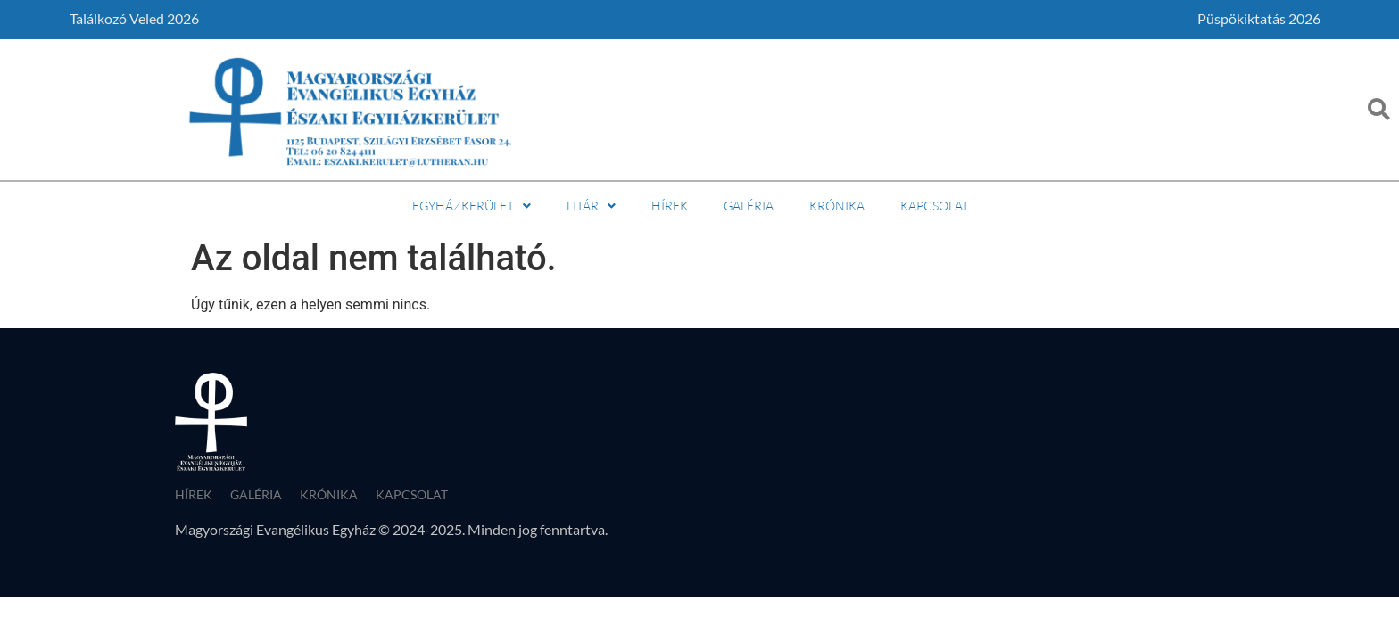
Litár (591, 205)
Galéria (749, 205)
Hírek (669, 205)
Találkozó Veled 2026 (134, 18)
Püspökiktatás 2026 (1258, 18)
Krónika (837, 205)
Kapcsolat (934, 205)
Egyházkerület (471, 205)
